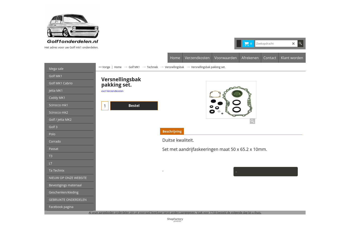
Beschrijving (171, 131)
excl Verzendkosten (112, 91)
